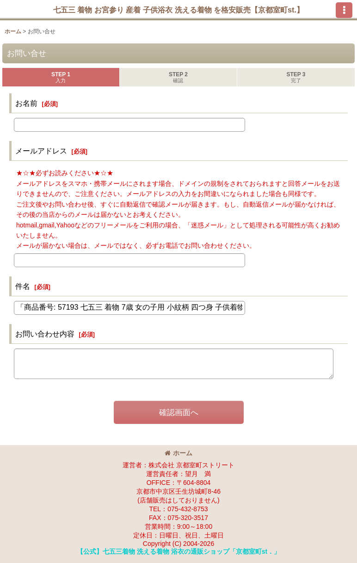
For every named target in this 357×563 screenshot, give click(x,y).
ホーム (178, 453)
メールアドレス (41, 151)
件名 (22, 286)
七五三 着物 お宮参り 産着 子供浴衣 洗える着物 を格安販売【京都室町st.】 (178, 10)
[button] (344, 10)
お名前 (26, 103)
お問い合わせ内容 (44, 334)
